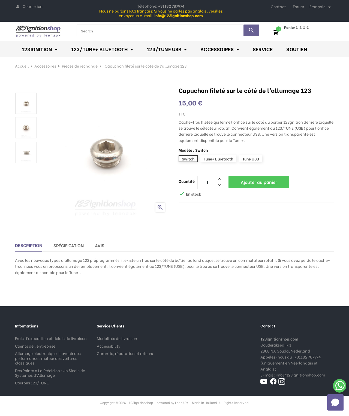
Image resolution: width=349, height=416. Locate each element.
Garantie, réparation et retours (125, 353)
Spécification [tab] (68, 245)
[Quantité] (207, 182)
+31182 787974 (307, 357)
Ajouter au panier (259, 182)
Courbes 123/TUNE (32, 382)
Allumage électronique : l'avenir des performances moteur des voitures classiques (48, 358)
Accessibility (109, 346)
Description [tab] (28, 245)
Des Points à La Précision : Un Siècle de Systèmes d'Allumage (50, 373)
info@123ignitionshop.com (300, 375)
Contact (278, 6)
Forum (298, 6)
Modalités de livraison (117, 338)
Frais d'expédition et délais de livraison (51, 338)
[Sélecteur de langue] (321, 7)
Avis (99, 245)
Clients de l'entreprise (35, 346)
